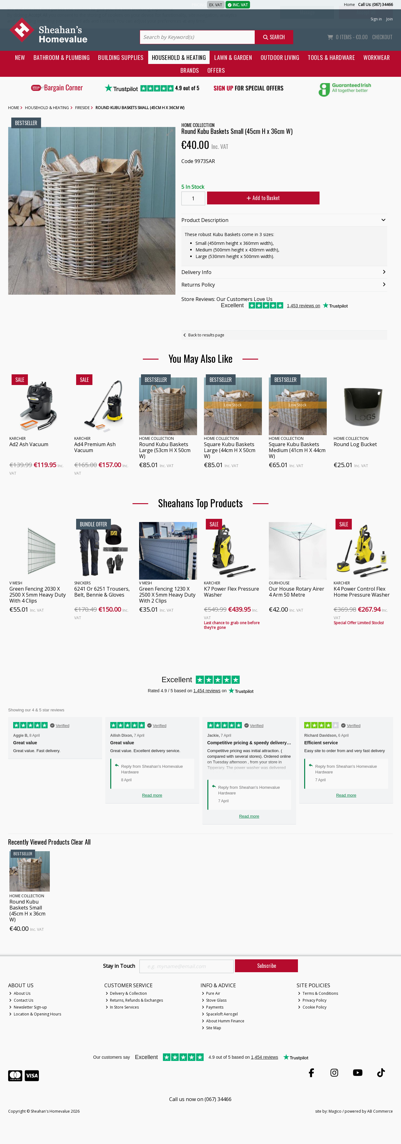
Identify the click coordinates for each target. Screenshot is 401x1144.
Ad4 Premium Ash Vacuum (95, 447)
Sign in (376, 19)
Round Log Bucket (355, 444)
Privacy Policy (312, 1000)
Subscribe (266, 965)
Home (349, 4)
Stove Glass (214, 1000)
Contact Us (21, 1000)
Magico (335, 1111)
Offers (216, 70)
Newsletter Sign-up (28, 1007)
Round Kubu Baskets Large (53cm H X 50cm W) (164, 450)
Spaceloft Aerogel (220, 1014)
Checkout (382, 37)
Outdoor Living (280, 57)
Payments (213, 1007)
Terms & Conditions (318, 993)
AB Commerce (380, 1111)
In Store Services (122, 1007)
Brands (189, 70)
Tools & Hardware (331, 57)
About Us (19, 993)
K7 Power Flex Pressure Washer (231, 591)
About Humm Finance (223, 1021)
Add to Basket (262, 198)
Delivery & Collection (126, 993)
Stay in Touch (119, 966)
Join (389, 19)
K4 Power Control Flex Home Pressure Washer (362, 591)
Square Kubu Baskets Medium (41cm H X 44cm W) (297, 450)
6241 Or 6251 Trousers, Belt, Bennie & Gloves (102, 591)
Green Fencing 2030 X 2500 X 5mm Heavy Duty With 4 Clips (37, 594)
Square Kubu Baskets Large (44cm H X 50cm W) (229, 450)
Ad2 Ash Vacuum (28, 444)
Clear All (81, 841)
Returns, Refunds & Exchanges (134, 1000)
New (20, 57)
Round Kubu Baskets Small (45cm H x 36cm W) (27, 910)
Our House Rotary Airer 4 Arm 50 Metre (296, 591)
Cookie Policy (312, 1007)
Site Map (211, 1028)
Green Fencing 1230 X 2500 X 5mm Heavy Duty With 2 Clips (167, 594)
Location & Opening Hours (35, 1014)
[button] (170, 133)
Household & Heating (179, 57)
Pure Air (211, 993)
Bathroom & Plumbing (62, 57)
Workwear (376, 57)
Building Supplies (120, 57)
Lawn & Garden (233, 57)
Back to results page (206, 335)
